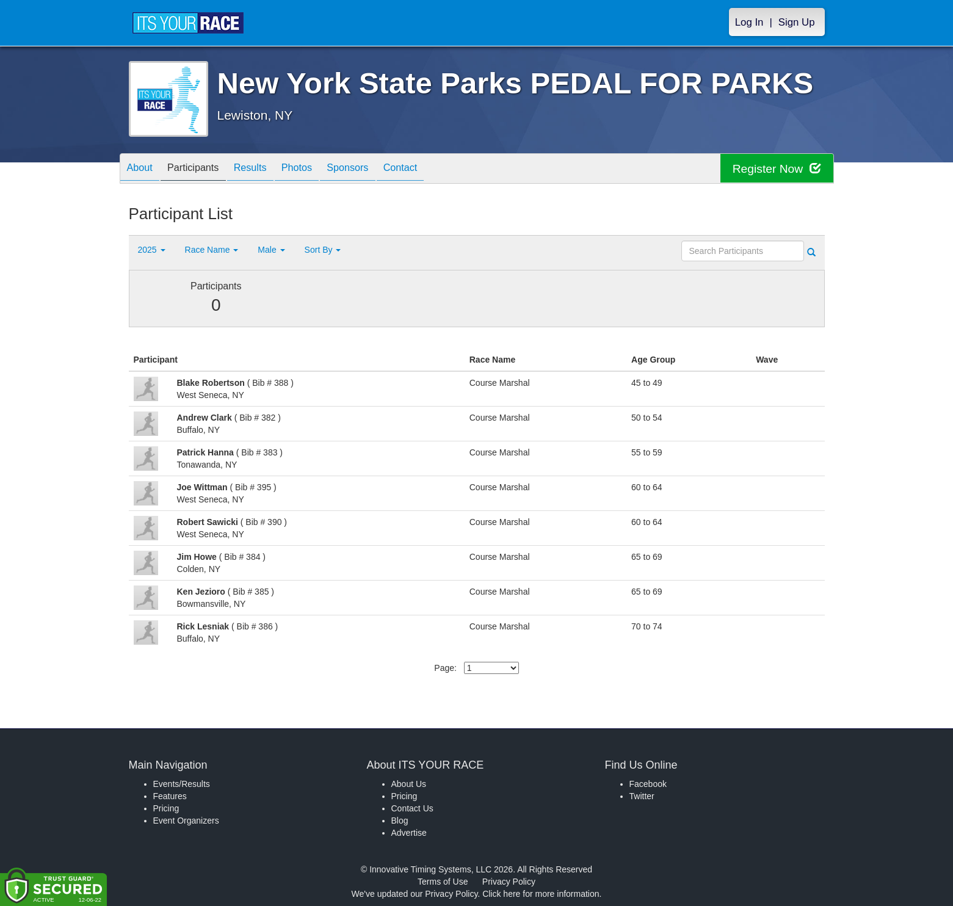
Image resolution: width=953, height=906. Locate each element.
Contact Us (412, 808)
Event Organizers (186, 820)
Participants (202, 169)
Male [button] (271, 250)
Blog (399, 820)
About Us (409, 784)
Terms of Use (443, 881)
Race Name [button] (212, 250)
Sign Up (796, 22)
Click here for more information (540, 894)
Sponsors (375, 169)
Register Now (775, 169)
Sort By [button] (323, 250)
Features (170, 796)
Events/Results (181, 784)
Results (265, 169)
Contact (434, 169)
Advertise (409, 833)
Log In (749, 22)
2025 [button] (151, 250)
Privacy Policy (508, 881)
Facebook (648, 784)
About (142, 169)
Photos (318, 169)
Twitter (641, 796)
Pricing (166, 808)
